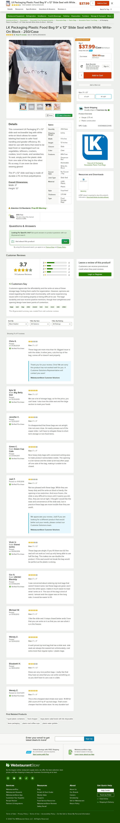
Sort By (10, 321)
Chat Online (102, 799)
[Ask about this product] (40, 241)
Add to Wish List (95, 85)
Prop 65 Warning (39, 208)
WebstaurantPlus (12, 789)
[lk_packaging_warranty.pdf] (83, 184)
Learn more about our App (84, 754)
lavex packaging (14, 723)
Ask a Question (64, 115)
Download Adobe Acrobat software (98, 197)
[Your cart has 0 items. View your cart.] (110, 8)
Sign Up (89, 739)
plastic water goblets (50, 723)
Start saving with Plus (41, 754)
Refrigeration (31, 16)
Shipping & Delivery (105, 802)
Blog (38, 789)
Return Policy (74, 803)
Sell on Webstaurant (77, 801)
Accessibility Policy (48, 814)
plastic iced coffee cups (31, 723)
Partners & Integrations (14, 803)
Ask (65, 241)
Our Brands (74, 792)
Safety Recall (41, 806)
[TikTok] (26, 778)
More (110, 16)
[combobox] (56, 8)
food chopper (33, 719)
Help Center (105, 790)
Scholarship (74, 798)
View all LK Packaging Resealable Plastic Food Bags (95, 164)
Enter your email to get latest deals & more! (38, 738)
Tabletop (66, 16)
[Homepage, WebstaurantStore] (19, 9)
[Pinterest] (32, 778)
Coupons (40, 798)
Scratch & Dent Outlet (45, 792)
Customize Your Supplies (15, 798)
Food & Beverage (54, 16)
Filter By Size (35, 321)
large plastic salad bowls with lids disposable (56, 719)
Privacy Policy (61, 247)
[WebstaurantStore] (35, 765)
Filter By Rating (57, 321)
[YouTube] (14, 778)
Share (50, 115)
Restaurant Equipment (16, 16)
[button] (23, 107)
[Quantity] (81, 75)
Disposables (75, 16)
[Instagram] (8, 778)
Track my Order (105, 795)
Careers (73, 795)
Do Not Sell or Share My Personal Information (73, 814)
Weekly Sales (42, 795)
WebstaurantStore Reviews (47, 803)
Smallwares (42, 16)
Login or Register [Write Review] (95, 274)
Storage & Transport (98, 16)
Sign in (106, 66)
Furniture (85, 16)
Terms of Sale (11, 814)
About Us (73, 789)
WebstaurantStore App (14, 795)
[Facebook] (20, 778)
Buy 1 (81, 43)
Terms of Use (50, 247)
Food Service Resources (46, 801)
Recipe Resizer (11, 801)
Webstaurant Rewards (14, 792)
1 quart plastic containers (16, 719)
